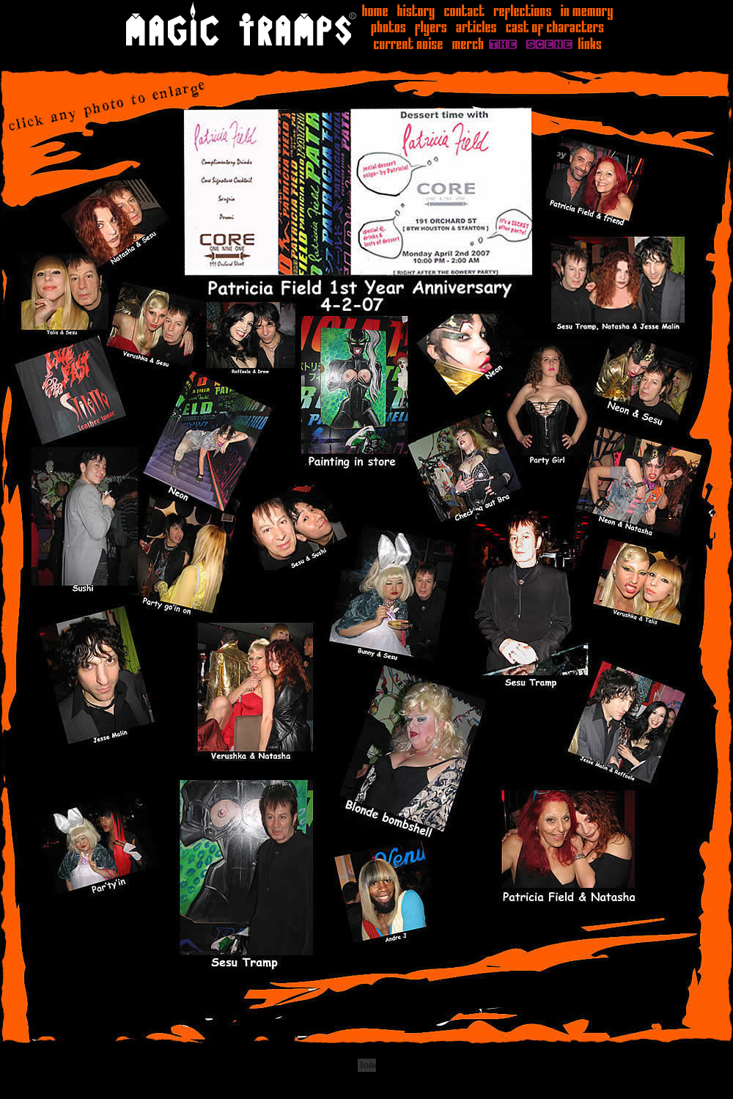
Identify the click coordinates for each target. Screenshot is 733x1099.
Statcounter (29, 1092)
